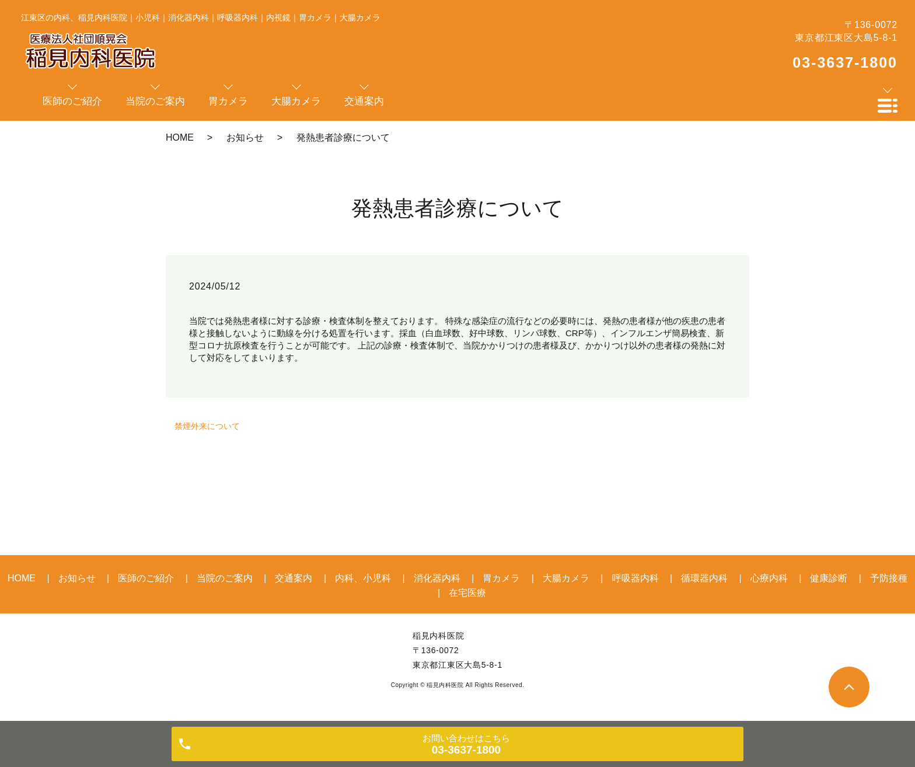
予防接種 (888, 578)
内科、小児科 (363, 578)
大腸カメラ (566, 578)
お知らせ (245, 137)
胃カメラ (501, 578)
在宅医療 (467, 593)
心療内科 (769, 578)
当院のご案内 (225, 578)
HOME (180, 137)
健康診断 (828, 578)
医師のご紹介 (146, 578)
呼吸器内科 (635, 578)
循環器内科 (704, 578)
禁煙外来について (207, 426)
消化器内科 (437, 578)
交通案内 (293, 578)
